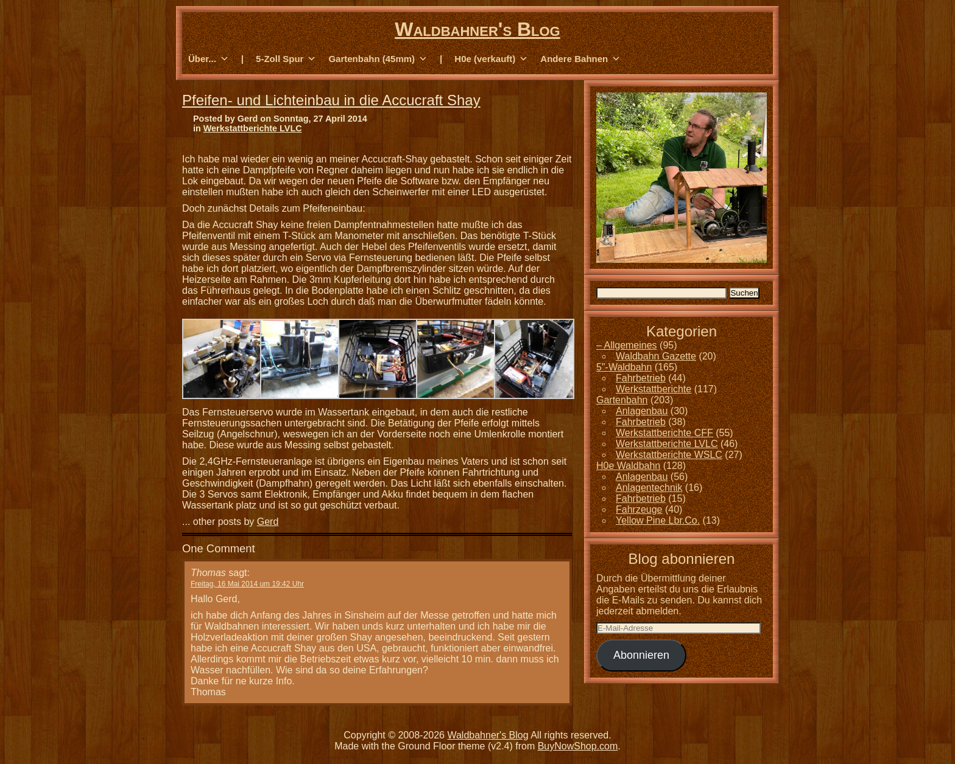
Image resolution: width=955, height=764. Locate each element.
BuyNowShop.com (578, 746)
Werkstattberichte (653, 389)
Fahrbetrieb (641, 378)
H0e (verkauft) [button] (491, 59)
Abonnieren (641, 655)
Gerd (268, 521)
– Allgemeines (626, 345)
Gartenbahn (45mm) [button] (378, 59)
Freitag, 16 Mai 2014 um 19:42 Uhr (247, 584)
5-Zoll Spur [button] (286, 59)
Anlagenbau (642, 411)
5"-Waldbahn (624, 367)
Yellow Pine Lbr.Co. (658, 520)
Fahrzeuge (639, 509)
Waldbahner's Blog (477, 29)
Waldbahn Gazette (656, 356)
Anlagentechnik (649, 487)
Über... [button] (208, 59)
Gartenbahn (622, 400)
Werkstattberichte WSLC (669, 455)
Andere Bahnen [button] (580, 59)
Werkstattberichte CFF (664, 433)
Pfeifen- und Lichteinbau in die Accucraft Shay (331, 100)
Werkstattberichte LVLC (252, 128)
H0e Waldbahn (628, 465)
